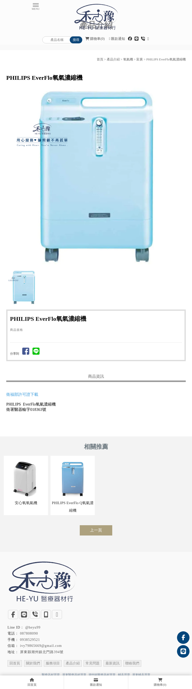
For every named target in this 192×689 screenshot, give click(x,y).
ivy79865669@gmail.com (41, 646)
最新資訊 (113, 663)
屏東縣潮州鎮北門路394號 (42, 652)
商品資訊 (96, 376)
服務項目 (53, 663)
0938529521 (30, 640)
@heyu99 (32, 627)
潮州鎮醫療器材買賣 (102, 674)
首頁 (100, 59)
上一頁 (96, 530)
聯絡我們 (132, 663)
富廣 (139, 59)
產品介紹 (113, 59)
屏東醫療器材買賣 (74, 674)
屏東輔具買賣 (141, 674)
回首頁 (15, 663)
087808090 (29, 633)
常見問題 (93, 663)
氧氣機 (128, 59)
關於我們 (33, 663)
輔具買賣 (124, 674)
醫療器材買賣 (51, 674)
